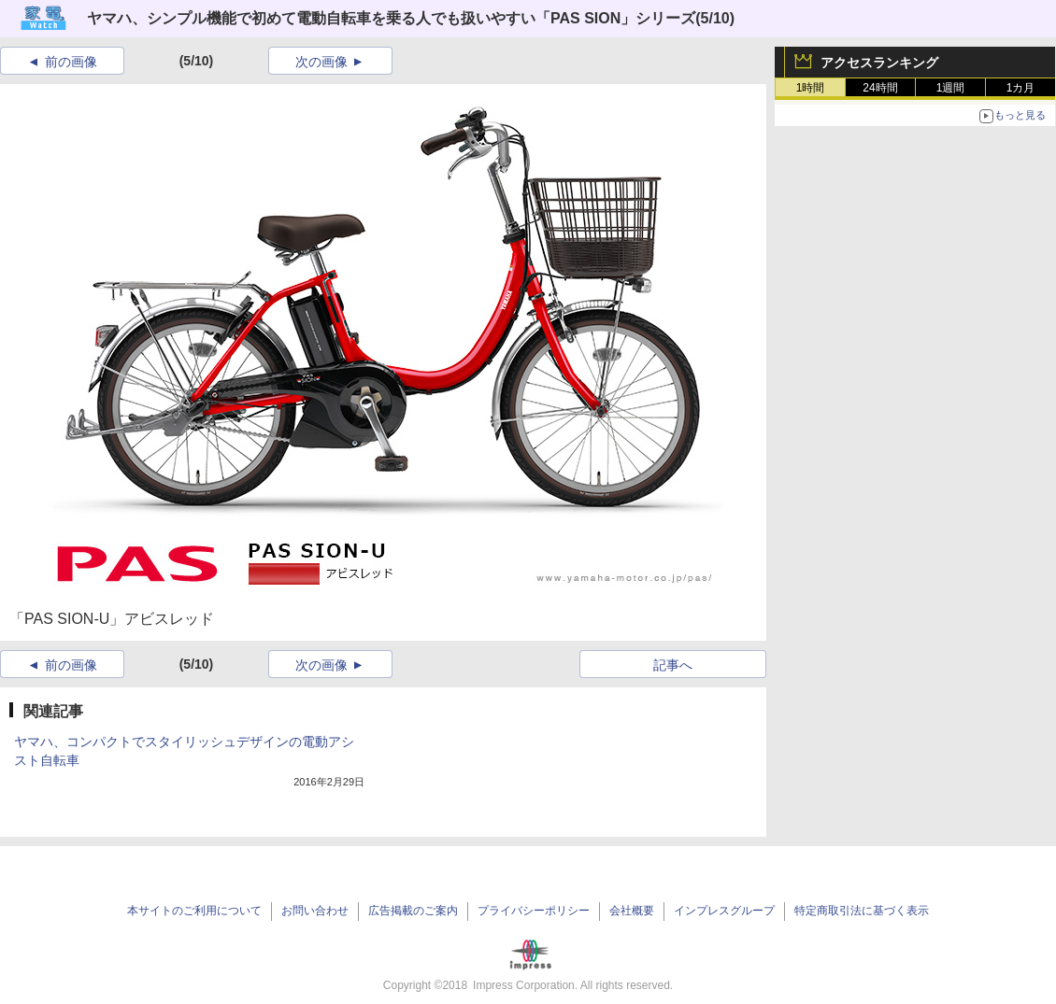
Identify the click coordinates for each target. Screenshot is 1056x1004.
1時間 (810, 87)
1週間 (950, 87)
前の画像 (71, 61)
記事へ (672, 665)
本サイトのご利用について (194, 910)
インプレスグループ (724, 910)
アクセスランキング (879, 62)
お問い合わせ (315, 910)
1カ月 (1020, 87)
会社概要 (631, 910)
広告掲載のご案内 (413, 910)
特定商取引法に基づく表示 (861, 910)
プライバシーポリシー (534, 910)
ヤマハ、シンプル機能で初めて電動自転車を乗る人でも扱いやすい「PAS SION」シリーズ (391, 18)
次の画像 (321, 61)
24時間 (880, 87)
